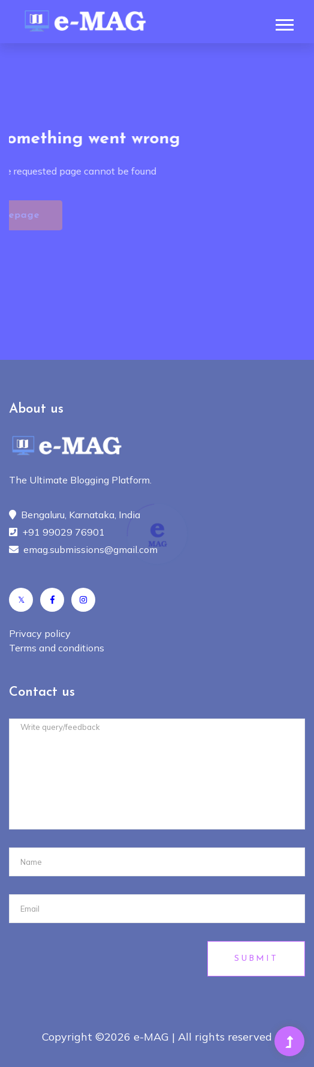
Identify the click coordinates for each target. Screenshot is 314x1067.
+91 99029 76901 (63, 532)
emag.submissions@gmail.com (90, 549)
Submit (256, 958)
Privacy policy (40, 633)
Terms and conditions (56, 648)
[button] (283, 22)
